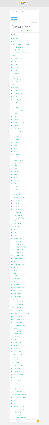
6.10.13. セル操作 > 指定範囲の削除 (17, 217)
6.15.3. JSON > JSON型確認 (16, 279)
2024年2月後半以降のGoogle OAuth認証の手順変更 (19, 394)
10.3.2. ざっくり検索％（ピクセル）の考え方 (18, 319)
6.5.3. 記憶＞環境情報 (15, 136)
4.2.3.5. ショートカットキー (16, 70)
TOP (10, 7)
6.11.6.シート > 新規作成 (15, 356)
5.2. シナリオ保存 (14, 84)
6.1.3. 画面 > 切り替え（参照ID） (17, 99)
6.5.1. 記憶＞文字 (14, 134)
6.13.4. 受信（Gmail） (15, 267)
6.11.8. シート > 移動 (15, 359)
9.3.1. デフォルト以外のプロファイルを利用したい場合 (20, 311)
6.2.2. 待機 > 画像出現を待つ (16, 107)
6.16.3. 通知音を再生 (15, 334)
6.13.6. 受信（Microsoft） (16, 345)
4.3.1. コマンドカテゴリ (15, 339)
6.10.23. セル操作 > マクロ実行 (16, 388)
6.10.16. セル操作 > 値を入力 (16, 221)
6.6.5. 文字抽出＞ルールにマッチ (16, 166)
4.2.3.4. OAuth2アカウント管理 (16, 331)
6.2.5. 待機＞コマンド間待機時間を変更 (17, 111)
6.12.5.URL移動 (14, 235)
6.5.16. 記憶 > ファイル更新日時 (16, 156)
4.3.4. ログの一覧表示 (15, 392)
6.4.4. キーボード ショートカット (17, 133)
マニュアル (14, 7)
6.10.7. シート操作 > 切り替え (16, 208)
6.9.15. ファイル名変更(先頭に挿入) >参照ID (18, 198)
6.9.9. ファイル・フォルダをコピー (17, 192)
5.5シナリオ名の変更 (15, 88)
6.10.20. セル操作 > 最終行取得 (16, 379)
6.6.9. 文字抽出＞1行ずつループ (16, 171)
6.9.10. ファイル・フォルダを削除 (17, 194)
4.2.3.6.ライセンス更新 (15, 72)
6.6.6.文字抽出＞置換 (15, 168)
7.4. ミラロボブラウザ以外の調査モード (18, 296)
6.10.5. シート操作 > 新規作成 (16, 204)
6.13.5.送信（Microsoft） (15, 343)
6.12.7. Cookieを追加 (15, 389)
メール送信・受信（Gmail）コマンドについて (18, 264)
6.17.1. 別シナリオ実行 (15, 284)
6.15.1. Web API (14, 276)
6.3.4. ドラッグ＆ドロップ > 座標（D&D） (18, 120)
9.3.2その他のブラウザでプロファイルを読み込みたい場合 (20, 313)
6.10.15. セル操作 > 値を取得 (16, 220)
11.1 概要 (13, 400)
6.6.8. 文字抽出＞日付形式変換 (16, 333)
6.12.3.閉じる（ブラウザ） (16, 232)
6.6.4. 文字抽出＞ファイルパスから (17, 165)
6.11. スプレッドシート (15, 348)
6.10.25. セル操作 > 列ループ (16, 372)
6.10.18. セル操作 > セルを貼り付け (17, 224)
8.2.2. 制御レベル (14, 302)
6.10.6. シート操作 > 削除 (15, 206)
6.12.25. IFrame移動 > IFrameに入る (17, 258)
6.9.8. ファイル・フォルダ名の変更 (17, 191)
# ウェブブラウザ (15, 423)
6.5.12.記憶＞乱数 (14, 149)
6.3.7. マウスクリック (15, 125)
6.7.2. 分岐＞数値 (14, 174)
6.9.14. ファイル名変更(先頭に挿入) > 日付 (18, 197)
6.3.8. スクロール (14, 127)
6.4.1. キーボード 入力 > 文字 (16, 128)
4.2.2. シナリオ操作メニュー (16, 64)
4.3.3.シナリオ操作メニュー (16, 78)
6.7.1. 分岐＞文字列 (15, 172)
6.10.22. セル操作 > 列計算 (16, 408)
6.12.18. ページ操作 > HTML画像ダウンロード (18, 253)
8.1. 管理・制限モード (15, 298)
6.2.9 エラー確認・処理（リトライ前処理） (18, 409)
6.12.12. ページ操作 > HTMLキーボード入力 (18, 244)
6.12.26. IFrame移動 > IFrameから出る (17, 259)
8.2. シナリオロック (15, 299)
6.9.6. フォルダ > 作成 (15, 188)
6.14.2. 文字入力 (14, 272)
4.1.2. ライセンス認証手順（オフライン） (18, 59)
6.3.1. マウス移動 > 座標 (15, 116)
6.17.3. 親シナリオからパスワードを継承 (18, 406)
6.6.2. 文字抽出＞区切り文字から (16, 162)
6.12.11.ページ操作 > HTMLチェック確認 (18, 243)
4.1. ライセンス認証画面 (15, 56)
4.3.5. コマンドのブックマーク (16, 79)
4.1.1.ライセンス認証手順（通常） (17, 58)
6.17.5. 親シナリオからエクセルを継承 (17, 288)
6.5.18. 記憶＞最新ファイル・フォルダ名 (18, 159)
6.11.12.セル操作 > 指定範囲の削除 (17, 365)
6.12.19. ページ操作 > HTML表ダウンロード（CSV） (19, 255)
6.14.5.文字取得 (14, 328)
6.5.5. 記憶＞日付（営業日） (16, 139)
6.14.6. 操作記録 (14, 275)
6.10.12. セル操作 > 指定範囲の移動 (17, 215)
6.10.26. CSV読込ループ (15, 227)
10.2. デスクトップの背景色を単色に (17, 316)
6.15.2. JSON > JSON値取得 (16, 278)
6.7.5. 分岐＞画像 (14, 177)
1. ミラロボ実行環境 (15, 36)
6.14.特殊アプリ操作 (15, 269)
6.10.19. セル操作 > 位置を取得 (16, 226)
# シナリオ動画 (25, 423)
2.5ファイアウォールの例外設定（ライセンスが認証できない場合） (21, 44)
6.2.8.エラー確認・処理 (15, 114)
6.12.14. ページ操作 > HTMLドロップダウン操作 (19, 247)
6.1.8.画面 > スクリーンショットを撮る (17, 374)
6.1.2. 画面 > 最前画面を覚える (16, 98)
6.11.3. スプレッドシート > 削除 (16, 353)
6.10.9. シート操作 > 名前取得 (16, 211)
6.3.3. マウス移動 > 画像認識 (16, 119)
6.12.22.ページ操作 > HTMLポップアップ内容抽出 (19, 324)
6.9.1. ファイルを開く (15, 183)
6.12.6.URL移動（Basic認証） (16, 237)
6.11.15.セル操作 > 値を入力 (16, 369)
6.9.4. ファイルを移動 (15, 185)
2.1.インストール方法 (15, 38)
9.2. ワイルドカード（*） (15, 308)
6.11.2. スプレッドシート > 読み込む (17, 351)
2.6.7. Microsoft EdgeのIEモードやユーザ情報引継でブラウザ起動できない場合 (23, 337)
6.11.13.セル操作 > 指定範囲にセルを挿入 (18, 366)
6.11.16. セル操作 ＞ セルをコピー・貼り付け (18, 386)
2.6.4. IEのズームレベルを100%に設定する (18, 50)
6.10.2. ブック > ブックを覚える (16, 330)
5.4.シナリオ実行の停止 (15, 87)
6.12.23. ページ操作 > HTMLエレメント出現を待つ (19, 325)
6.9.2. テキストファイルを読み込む (17, 412)
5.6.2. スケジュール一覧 (15, 91)
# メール (19, 423)
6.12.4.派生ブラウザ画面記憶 (16, 233)
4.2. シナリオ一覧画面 (15, 61)
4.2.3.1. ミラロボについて (16, 67)
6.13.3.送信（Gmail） (15, 266)
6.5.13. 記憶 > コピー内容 (15, 151)
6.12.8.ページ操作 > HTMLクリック (17, 238)
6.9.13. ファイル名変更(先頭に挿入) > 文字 (18, 195)
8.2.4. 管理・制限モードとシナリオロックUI (18, 305)
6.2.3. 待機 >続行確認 (15, 108)
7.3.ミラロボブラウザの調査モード (17, 295)
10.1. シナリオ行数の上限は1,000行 (17, 314)
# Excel (11, 423)
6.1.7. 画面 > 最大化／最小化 (16, 104)
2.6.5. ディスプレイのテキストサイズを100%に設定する (20, 52)
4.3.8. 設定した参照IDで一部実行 (16, 342)
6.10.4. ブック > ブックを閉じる (16, 203)
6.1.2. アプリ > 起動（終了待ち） (17, 415)
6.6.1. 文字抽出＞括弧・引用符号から (17, 160)
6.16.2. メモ (13, 282)
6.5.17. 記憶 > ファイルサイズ (16, 157)
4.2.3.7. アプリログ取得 (15, 73)
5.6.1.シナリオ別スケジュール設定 (17, 90)
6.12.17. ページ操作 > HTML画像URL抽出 (18, 252)
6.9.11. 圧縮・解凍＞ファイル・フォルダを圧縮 (19, 395)
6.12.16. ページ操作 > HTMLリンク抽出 (17, 250)
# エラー (22, 423)
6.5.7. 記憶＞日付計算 (15, 142)
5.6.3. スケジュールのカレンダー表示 (17, 93)
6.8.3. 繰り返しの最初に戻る (16, 182)
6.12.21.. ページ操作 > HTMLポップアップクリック (19, 322)
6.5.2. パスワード (14, 403)
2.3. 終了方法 (14, 41)
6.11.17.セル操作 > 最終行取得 (16, 380)
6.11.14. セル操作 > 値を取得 (16, 368)
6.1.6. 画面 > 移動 (14, 102)
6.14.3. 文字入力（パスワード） (16, 411)
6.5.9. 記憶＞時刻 (14, 145)
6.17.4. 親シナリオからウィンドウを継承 (18, 287)
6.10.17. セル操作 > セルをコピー (17, 223)
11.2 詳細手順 (14, 401)
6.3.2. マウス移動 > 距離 (15, 117)
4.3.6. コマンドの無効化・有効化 (16, 81)
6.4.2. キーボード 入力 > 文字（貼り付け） (18, 130)
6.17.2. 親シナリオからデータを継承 (17, 285)
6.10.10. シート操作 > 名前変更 (16, 212)
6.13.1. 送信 (13, 261)
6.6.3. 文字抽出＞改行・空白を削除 (17, 163)
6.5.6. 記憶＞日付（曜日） (16, 140)
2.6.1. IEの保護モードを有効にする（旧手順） (18, 47)
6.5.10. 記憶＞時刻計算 (15, 146)
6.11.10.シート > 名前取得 (16, 362)
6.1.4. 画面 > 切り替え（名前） (16, 101)
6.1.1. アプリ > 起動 (15, 96)
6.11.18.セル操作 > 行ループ (16, 382)
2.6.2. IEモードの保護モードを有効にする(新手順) (19, 417)
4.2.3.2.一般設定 (14, 69)
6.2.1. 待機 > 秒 (14, 105)
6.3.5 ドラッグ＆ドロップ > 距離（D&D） (18, 122)
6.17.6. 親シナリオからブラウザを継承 (17, 290)
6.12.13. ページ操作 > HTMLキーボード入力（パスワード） (20, 246)
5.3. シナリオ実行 (14, 85)
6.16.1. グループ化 (14, 281)
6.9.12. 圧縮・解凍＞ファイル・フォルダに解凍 (19, 397)
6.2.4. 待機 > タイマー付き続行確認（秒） (18, 110)
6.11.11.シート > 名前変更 (16, 363)
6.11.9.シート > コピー (15, 360)
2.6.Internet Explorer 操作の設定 (17, 46)
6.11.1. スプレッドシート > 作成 (16, 350)
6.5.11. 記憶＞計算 (14, 148)
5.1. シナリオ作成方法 (15, 82)
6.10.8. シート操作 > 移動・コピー (17, 209)
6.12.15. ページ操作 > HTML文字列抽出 (17, 249)
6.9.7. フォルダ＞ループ (15, 189)
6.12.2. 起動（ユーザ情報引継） (16, 230)
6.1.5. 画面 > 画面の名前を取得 (16, 327)
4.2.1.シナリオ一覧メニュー (16, 62)
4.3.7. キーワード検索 (15, 336)
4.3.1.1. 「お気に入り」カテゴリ (16, 340)
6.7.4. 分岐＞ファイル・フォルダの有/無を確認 (19, 175)
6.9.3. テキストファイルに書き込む (17, 414)
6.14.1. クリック (14, 270)
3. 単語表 (13, 55)
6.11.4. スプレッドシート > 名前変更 (17, 354)
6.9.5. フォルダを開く (15, 186)
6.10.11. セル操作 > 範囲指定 (16, 214)
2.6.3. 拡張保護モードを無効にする (17, 49)
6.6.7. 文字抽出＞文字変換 (16, 169)
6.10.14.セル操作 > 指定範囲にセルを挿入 (18, 218)
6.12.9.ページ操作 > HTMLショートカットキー (18, 240)
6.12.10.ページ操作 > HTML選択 (16, 241)
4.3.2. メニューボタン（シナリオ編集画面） (18, 385)
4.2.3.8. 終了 (14, 75)
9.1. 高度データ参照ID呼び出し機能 (17, 307)
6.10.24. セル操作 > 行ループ (16, 371)
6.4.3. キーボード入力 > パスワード (17, 131)
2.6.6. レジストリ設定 (15, 53)
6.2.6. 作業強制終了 (15, 113)
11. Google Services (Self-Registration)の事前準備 (19, 398)
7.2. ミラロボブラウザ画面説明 (16, 293)
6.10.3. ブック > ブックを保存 (16, 201)
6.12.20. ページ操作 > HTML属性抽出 (17, 256)
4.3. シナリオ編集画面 (15, 76)
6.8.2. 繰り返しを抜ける (15, 180)
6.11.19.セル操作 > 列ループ (16, 383)
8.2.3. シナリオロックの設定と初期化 (17, 304)
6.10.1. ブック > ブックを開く (16, 200)
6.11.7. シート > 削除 (15, 357)
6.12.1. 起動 (13, 229)
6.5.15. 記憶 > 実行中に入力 (16, 154)
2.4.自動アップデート (15, 43)
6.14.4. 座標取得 (14, 273)
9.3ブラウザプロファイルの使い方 (17, 310)
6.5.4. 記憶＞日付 (14, 137)
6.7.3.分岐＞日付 (14, 377)
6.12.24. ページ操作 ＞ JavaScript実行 (18, 391)
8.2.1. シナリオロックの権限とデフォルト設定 (18, 301)
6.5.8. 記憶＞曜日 (14, 143)
